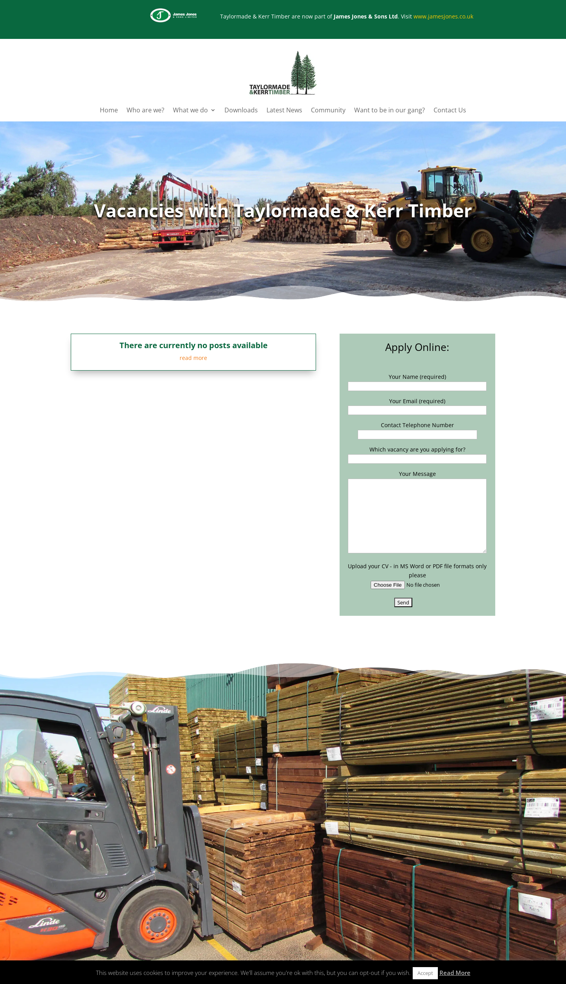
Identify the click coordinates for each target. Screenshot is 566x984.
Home (109, 110)
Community (328, 110)
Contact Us (450, 110)
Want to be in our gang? (389, 110)
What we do (190, 110)
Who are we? (145, 110)
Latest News (284, 110)
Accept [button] (425, 973)
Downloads (241, 110)
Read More (454, 973)
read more (193, 358)
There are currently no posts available (193, 345)
